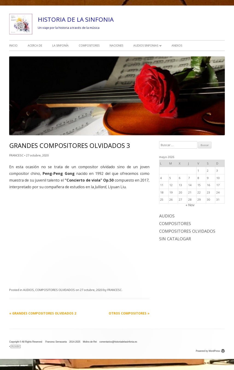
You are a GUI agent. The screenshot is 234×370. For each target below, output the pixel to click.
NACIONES (116, 45)
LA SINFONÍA (60, 45)
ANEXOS (177, 45)
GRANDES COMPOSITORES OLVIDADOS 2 (42, 313)
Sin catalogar (175, 238)
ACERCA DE (35, 45)
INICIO (13, 45)
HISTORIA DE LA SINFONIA (76, 19)
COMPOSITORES (89, 45)
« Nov (190, 205)
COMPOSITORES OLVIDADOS (55, 290)
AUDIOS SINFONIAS (145, 45)
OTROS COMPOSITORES (129, 313)
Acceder (15, 346)
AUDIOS (28, 290)
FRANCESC (16, 155)
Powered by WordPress (210, 351)
